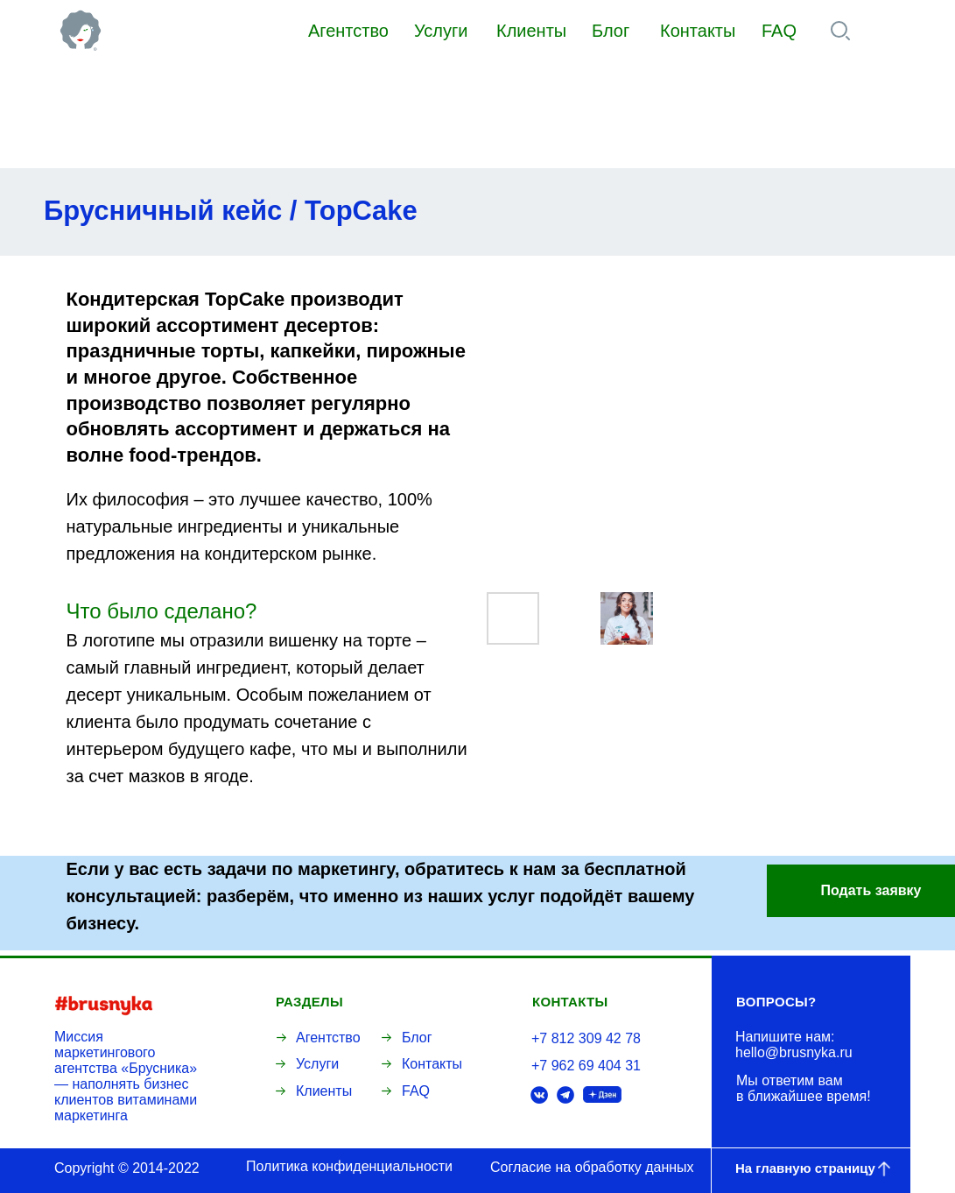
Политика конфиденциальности (349, 1166)
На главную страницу (805, 1168)
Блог (610, 30)
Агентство (348, 30)
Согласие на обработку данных (592, 1167)
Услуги (441, 30)
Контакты (697, 30)
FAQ (779, 30)
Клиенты (531, 30)
